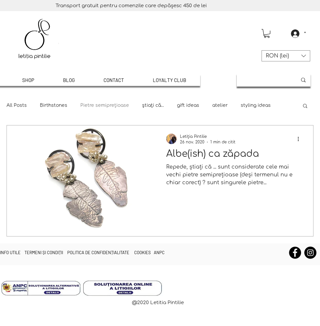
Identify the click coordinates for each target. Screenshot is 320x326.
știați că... (153, 105)
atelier (220, 105)
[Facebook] (295, 253)
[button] (267, 33)
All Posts (17, 105)
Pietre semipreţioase (104, 105)
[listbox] (286, 55)
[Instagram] (310, 253)
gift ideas (188, 105)
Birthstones (53, 105)
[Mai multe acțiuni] (300, 139)
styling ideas (256, 105)
